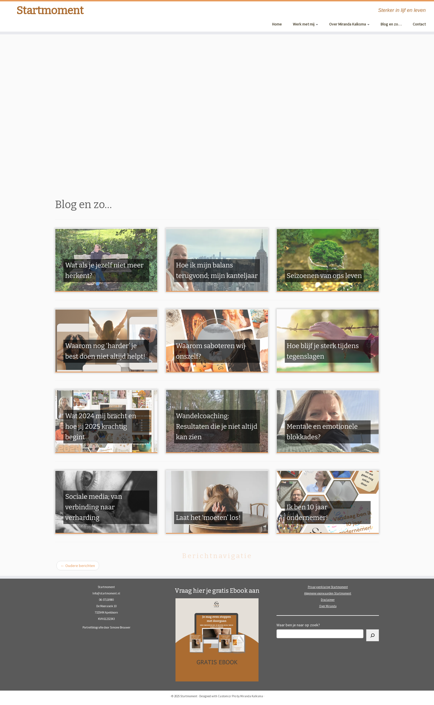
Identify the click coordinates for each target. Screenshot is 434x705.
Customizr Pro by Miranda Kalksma (240, 696)
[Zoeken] (372, 635)
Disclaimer (328, 600)
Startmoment (50, 11)
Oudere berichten (78, 565)
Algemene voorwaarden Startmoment (327, 593)
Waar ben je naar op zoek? (298, 624)
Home (277, 24)
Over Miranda (328, 606)
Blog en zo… (391, 24)
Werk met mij (305, 24)
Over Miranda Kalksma (349, 24)
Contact (419, 24)
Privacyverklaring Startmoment (328, 587)
